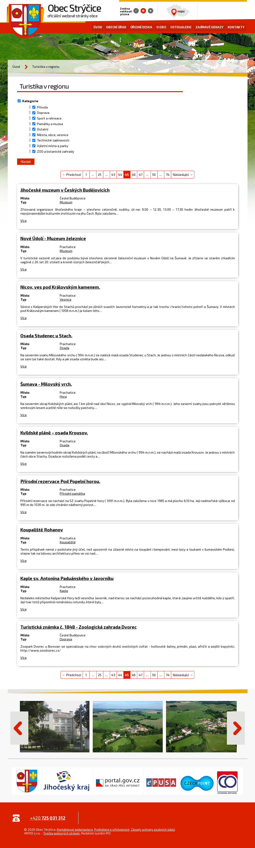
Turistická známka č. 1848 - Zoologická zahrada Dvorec (78, 627)
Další (236, 728)
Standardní (143, 11)
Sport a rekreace (49, 118)
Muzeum (66, 202)
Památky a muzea (50, 124)
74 (168, 175)
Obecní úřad (116, 27)
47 (140, 175)
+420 (47, 818)
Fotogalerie (180, 27)
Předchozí (19, 728)
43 (113, 175)
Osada (64, 348)
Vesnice (65, 299)
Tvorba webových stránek (61, 833)
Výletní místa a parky (52, 146)
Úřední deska (141, 27)
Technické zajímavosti (53, 140)
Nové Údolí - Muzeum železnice (53, 238)
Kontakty (236, 27)
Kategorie (30, 101)
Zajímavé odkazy (209, 27)
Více (23, 221)
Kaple (64, 591)
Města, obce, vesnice (52, 135)
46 (134, 175)
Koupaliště (68, 542)
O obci (161, 27)
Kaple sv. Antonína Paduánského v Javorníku (67, 578)
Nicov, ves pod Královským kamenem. (60, 287)
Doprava (43, 113)
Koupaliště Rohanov (41, 529)
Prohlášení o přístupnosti (111, 829)
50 (154, 175)
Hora (63, 396)
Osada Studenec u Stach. (46, 335)
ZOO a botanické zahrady (55, 151)
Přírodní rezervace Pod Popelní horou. (60, 481)
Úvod (97, 27)
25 (99, 175)
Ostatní (42, 129)
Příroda (42, 107)
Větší (150, 11)
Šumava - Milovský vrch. (46, 384)
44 (120, 175)
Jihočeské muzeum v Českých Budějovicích (65, 190)
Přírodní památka (72, 493)
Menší (136, 11)
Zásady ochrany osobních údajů (153, 829)
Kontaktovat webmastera (75, 829)
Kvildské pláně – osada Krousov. (54, 432)
